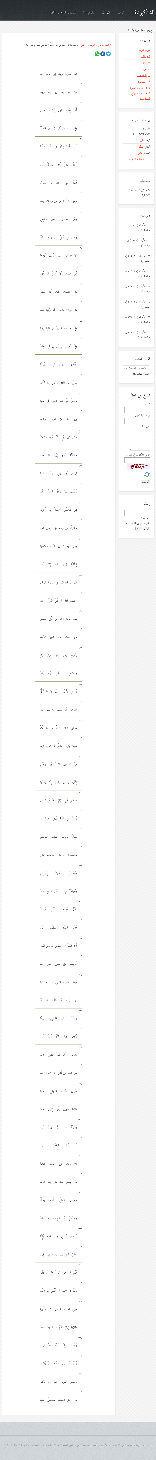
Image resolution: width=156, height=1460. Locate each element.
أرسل (146, 528)
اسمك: (147, 404)
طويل (141, 140)
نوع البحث (145, 518)
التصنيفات (145, 56)
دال (141, 146)
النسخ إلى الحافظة (141, 374)
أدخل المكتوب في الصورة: (138, 454)
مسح (139, 528)
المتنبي (82, 45)
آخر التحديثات (143, 82)
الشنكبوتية (144, 12)
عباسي (140, 153)
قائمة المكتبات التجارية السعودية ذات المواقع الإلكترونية (140, 93)
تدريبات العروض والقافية (63, 12)
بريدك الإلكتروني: (142, 415)
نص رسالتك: (144, 426)
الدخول (106, 12)
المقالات (146, 62)
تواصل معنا (89, 12)
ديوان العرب (95, 45)
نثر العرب (145, 69)
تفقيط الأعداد (143, 75)
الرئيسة (120, 12)
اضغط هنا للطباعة (136, 159)
